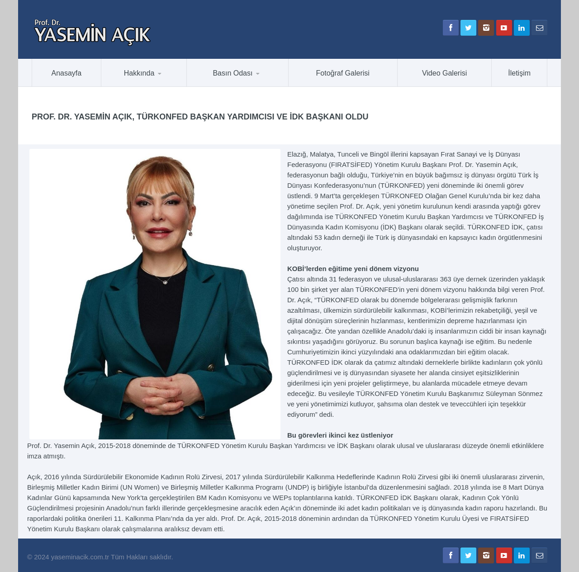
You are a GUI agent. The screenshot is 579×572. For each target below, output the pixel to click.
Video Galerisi (444, 73)
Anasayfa (67, 73)
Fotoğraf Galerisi (343, 73)
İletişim (519, 73)
